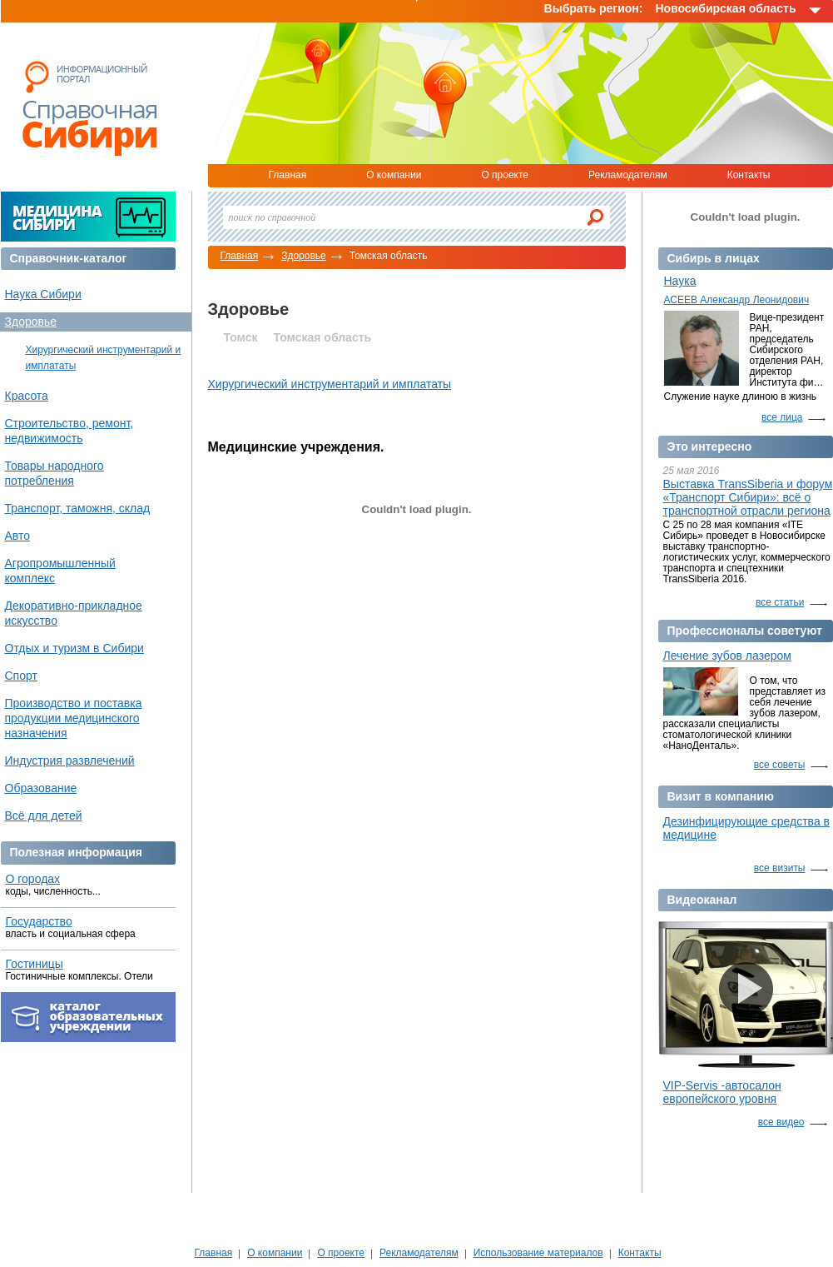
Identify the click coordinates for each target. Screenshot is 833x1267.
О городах (33, 878)
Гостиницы (34, 963)
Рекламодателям (627, 175)
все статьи (780, 602)
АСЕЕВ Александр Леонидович (737, 300)
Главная (288, 175)
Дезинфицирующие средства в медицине (747, 828)
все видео (781, 1122)
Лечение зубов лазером (727, 655)
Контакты (749, 175)
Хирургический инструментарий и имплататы (330, 384)
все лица (782, 417)
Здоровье (303, 256)
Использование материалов (538, 1253)
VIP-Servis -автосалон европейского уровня (722, 1092)
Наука (680, 280)
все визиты (780, 868)
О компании (393, 175)
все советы (780, 765)
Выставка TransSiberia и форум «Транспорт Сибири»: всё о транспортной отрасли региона (748, 497)
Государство (39, 921)
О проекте (504, 175)
